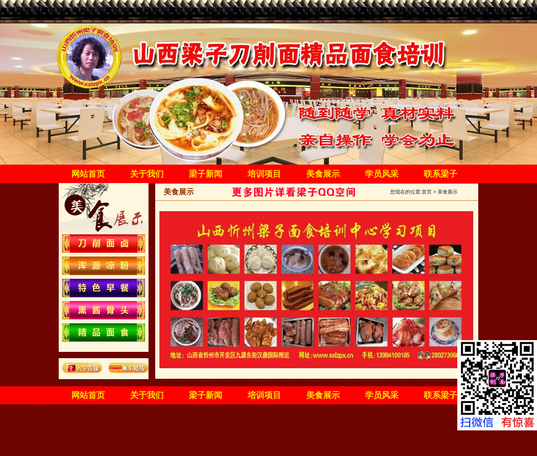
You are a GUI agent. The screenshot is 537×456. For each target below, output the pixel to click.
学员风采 (382, 173)
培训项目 (264, 173)
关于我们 (147, 173)
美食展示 (323, 173)
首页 (427, 192)
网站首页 (88, 173)
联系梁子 (440, 173)
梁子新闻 (205, 173)
